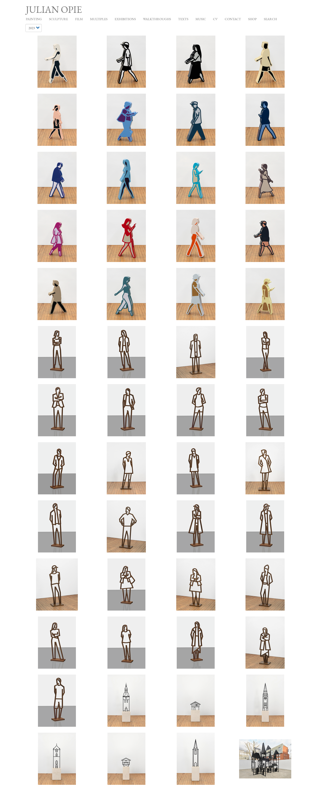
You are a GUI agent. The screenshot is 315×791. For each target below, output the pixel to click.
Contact (233, 19)
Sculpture (58, 19)
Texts (183, 19)
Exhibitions (125, 19)
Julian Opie (54, 9)
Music (200, 19)
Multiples (98, 19)
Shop (252, 19)
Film (79, 19)
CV (215, 19)
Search (270, 19)
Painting (34, 19)
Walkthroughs (157, 19)
